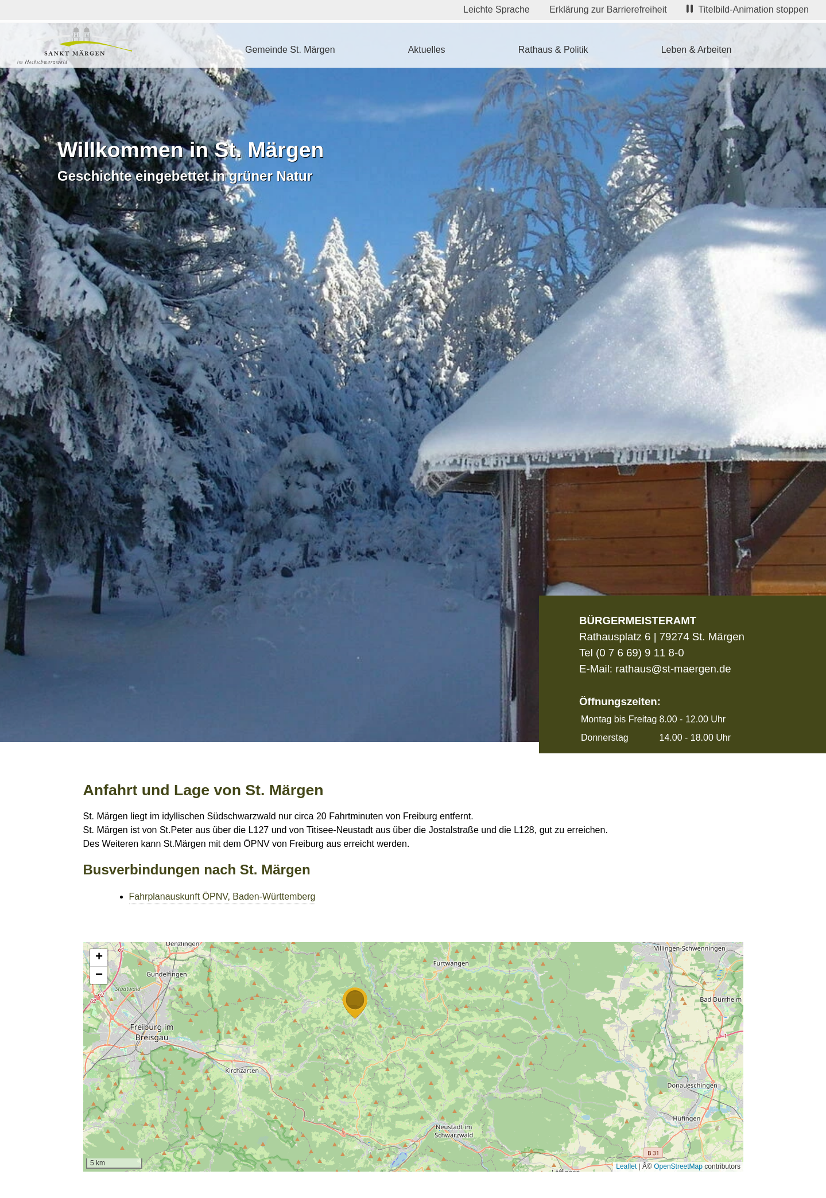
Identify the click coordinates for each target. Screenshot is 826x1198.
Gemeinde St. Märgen (290, 50)
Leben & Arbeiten (696, 50)
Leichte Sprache (496, 9)
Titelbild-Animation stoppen (748, 9)
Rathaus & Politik (553, 50)
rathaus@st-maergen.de (673, 669)
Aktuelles (426, 50)
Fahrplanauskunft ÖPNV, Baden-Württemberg (222, 896)
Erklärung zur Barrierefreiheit (608, 9)
